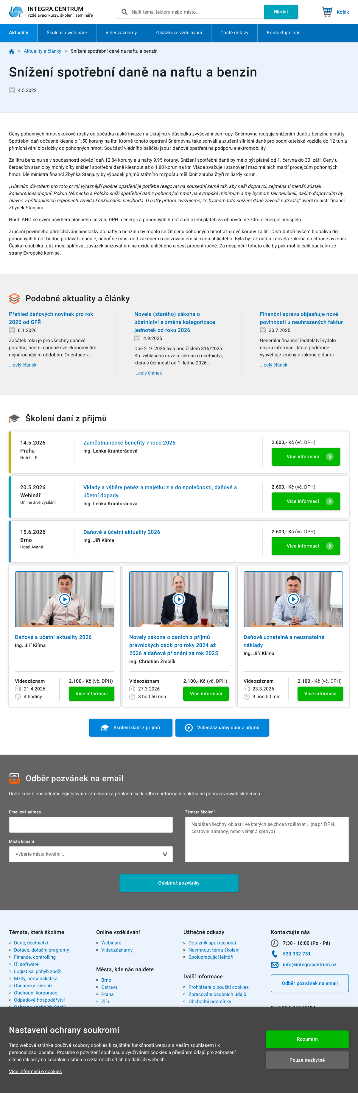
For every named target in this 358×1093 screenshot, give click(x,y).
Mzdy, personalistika (35, 978)
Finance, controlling (35, 957)
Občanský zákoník (33, 985)
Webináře (111, 943)
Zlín (105, 1001)
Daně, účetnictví (31, 943)
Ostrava (109, 987)
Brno (106, 980)
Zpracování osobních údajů (217, 994)
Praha (107, 994)
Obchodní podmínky (210, 1001)
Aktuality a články (42, 51)
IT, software (26, 964)
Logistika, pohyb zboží (37, 971)
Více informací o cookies (35, 1071)
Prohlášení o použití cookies (219, 987)
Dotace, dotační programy (41, 950)
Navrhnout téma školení (214, 950)
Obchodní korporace (35, 993)
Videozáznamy (117, 950)
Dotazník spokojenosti (212, 943)
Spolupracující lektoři (211, 957)
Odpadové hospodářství (39, 1000)
